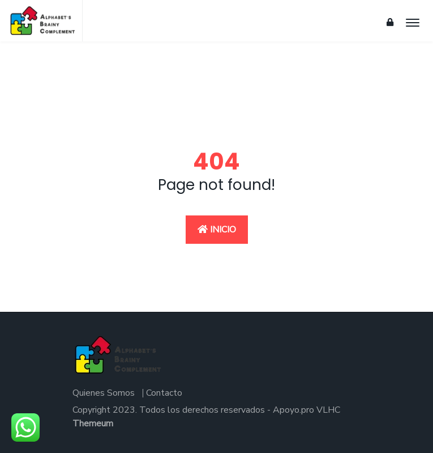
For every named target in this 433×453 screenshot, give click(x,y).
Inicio (217, 229)
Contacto (164, 393)
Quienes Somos (103, 393)
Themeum (92, 423)
